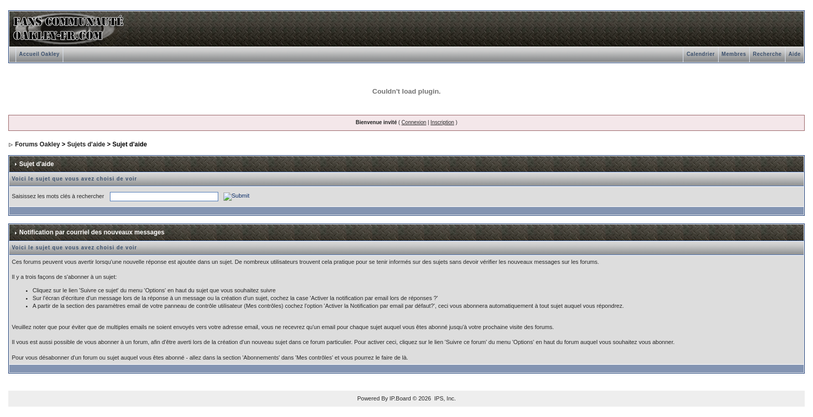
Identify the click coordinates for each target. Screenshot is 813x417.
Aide (795, 54)
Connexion (413, 122)
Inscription (442, 122)
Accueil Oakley (39, 54)
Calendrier (700, 54)
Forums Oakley (37, 144)
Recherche (767, 54)
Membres (734, 54)
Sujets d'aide (86, 144)
